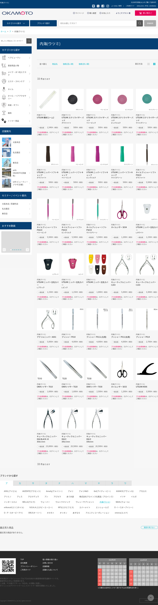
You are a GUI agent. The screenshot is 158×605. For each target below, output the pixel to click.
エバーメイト (84, 507)
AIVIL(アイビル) (10, 491)
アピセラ (57, 496)
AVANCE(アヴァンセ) (125, 491)
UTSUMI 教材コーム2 (45, 117)
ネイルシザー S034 (119, 227)
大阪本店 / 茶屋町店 (10, 203)
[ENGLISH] (140, 6)
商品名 (55, 64)
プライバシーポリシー (29, 566)
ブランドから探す (9, 475)
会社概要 (23, 563)
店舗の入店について (50, 570)
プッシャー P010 (69, 337)
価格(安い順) (84, 64)
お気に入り (106, 13)
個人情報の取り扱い (50, 559)
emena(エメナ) (121, 512)
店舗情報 (46, 566)
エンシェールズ (102, 507)
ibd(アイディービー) (102, 491)
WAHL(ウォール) (123, 502)
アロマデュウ (33, 496)
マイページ (79, 13)
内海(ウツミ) (105, 502)
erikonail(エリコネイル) (14, 507)
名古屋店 (5, 208)
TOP (22, 559)
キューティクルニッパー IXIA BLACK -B (48, 439)
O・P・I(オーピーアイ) (13, 512)
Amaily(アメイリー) (54, 491)
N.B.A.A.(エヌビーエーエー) (41, 507)
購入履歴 (92, 13)
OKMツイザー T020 (70, 386)
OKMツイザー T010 (45, 386)
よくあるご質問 (116, 6)
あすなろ (76, 512)
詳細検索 (150, 23)
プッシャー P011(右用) (120, 337)
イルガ (134, 496)
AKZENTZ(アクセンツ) (31, 491)
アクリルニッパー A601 (46, 337)
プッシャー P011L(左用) (96, 337)
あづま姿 (70, 496)
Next (27, 249)
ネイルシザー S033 (119, 386)
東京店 (5, 213)
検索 (140, 23)
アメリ (70, 491)
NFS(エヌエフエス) (66, 507)
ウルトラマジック (62, 502)
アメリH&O (83, 491)
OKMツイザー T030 (94, 386)
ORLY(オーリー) (34, 512)
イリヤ (122, 496)
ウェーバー (45, 502)
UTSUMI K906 (141, 386)
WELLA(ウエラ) (28, 502)
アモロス (143, 491)
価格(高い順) (68, 64)
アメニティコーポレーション (97, 512)
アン (46, 496)
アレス (19, 496)
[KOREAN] (152, 6)
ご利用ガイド (130, 6)
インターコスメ (10, 502)
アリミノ (7, 496)
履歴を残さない (149, 527)
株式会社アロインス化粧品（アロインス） (96, 496)
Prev (4, 249)
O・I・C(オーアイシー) (123, 507)
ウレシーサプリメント (85, 502)
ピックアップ (154, 64)
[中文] (147, 6)
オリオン (63, 512)
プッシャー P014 (143, 337)
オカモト (50, 512)
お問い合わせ (48, 563)
